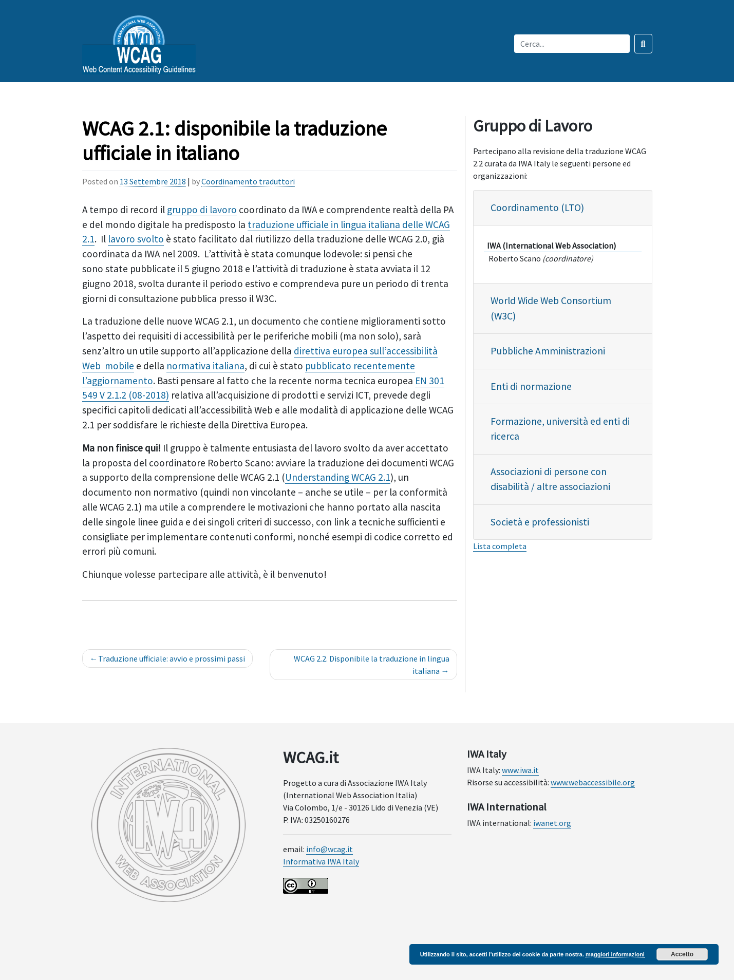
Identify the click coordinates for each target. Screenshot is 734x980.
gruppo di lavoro (202, 209)
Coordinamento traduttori (248, 181)
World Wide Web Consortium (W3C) (551, 308)
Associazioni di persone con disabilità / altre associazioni (550, 479)
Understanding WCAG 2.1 (337, 477)
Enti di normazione (531, 386)
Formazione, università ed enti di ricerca (560, 428)
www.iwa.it (520, 770)
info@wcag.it (329, 849)
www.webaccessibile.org (593, 782)
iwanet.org (552, 823)
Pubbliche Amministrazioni (548, 351)
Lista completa (499, 546)
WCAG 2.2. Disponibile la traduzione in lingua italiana (371, 664)
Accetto (682, 954)
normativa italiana (205, 366)
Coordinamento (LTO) (537, 207)
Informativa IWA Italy (321, 861)
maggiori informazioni (615, 954)
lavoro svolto (136, 239)
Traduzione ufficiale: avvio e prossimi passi (171, 658)
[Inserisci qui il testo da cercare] (572, 43)
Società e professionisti (540, 522)
